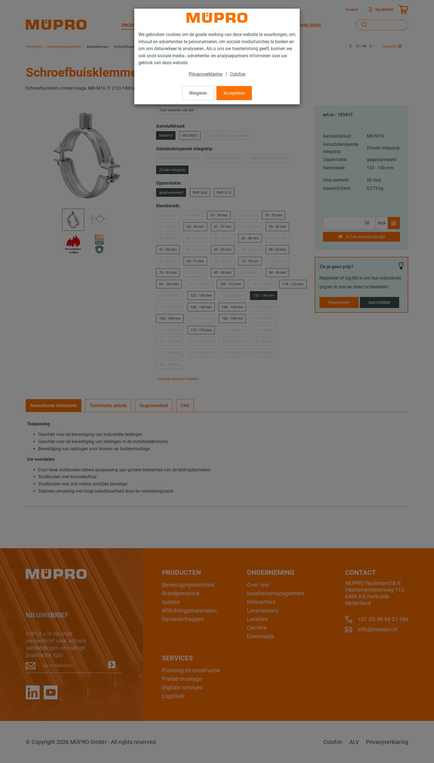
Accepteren (234, 93)
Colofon (238, 74)
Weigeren (198, 93)
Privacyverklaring (205, 74)
